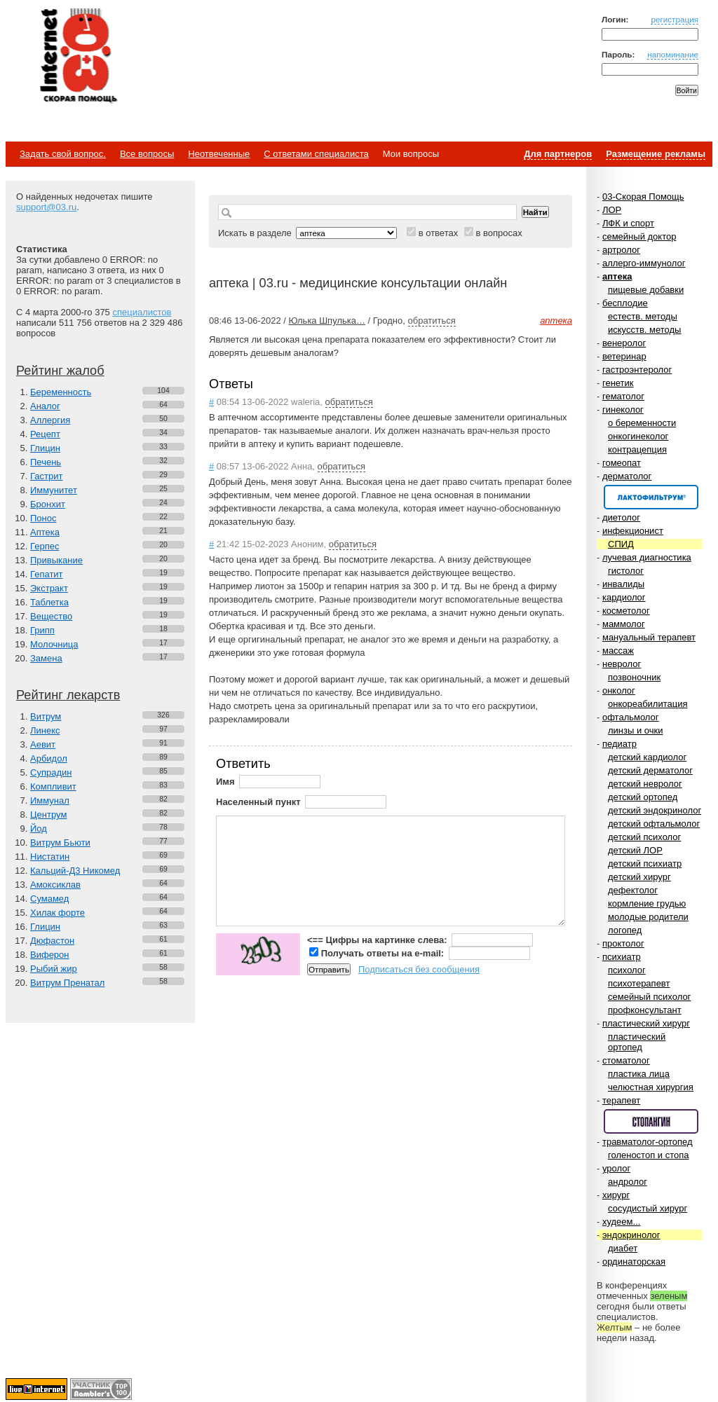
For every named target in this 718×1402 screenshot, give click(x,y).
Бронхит (47, 504)
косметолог (626, 610)
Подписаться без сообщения (419, 969)
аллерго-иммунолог (644, 263)
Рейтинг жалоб (60, 371)
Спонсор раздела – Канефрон (651, 497)
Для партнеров (558, 154)
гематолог (623, 396)
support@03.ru (46, 207)
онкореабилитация (648, 704)
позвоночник (634, 677)
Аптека (45, 532)
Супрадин (51, 772)
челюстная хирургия (650, 1087)
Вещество (51, 616)
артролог (621, 250)
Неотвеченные (219, 154)
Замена (46, 658)
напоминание (672, 54)
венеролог (624, 343)
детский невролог (645, 783)
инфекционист (632, 530)
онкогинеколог (638, 436)
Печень (45, 462)
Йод (38, 828)
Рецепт (45, 434)
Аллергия (50, 420)
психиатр (621, 956)
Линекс (45, 730)
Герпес (44, 546)
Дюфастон (52, 940)
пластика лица (639, 1073)
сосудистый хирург (647, 1208)
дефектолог (633, 890)
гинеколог (623, 409)
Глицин (45, 448)
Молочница (54, 644)
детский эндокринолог (654, 810)
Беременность (60, 392)
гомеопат (621, 463)
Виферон (49, 954)
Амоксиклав (55, 884)
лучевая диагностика (646, 557)
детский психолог (644, 837)
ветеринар (624, 356)
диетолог (621, 517)
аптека (617, 276)
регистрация (674, 19)
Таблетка (49, 602)
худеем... (621, 1221)
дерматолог (626, 476)
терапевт (621, 1100)
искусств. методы (644, 329)
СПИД (621, 544)
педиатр (619, 743)
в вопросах (498, 233)
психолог (627, 970)
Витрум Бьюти (60, 842)
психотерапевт (639, 983)
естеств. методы (642, 316)
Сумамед (49, 898)
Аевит (42, 744)
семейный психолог (649, 996)
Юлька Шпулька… (326, 320)
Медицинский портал (78, 56)
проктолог (623, 943)
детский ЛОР (635, 850)
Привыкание (56, 560)
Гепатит (46, 574)
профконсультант (645, 1010)
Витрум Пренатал (67, 982)
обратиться (432, 320)
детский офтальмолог (654, 823)
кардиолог (624, 597)
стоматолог (626, 1060)
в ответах (439, 233)
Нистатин (49, 856)
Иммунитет (53, 490)
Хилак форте (57, 912)
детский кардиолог (647, 757)
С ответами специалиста (316, 154)
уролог (616, 1168)
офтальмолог (630, 717)
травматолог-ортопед (647, 1141)
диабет (622, 1248)
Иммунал (49, 800)
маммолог (623, 624)
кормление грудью (647, 903)
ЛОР (611, 210)
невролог (621, 664)
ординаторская (633, 1261)
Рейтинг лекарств (68, 695)
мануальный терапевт (649, 637)
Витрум (45, 716)
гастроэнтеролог (637, 369)
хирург (616, 1195)
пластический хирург (646, 1023)
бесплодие (625, 303)
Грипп (42, 630)
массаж (618, 650)
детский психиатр (645, 863)
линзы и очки (635, 730)
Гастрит (46, 476)
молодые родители (648, 917)
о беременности (642, 423)
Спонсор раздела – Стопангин (651, 1121)
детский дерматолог (650, 770)
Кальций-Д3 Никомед (75, 870)
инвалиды (623, 584)
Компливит (53, 786)
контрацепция (637, 449)
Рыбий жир (53, 968)
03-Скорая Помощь (643, 196)
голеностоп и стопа (648, 1155)
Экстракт (49, 588)
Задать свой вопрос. (63, 154)
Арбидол (48, 758)
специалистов (141, 312)
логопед (625, 930)
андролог (627, 1181)
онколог (618, 690)
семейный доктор (639, 236)
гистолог (626, 570)
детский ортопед (642, 797)
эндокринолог (631, 1235)
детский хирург (639, 877)
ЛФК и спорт (628, 223)
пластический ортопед (636, 1041)
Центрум (48, 814)
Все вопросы (147, 154)
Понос (43, 518)
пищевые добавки (646, 289)
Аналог (45, 406)
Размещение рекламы (655, 154)
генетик (618, 383)
